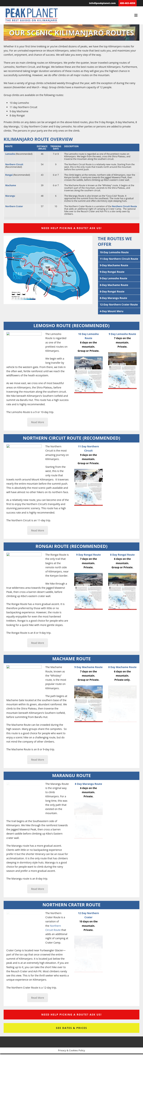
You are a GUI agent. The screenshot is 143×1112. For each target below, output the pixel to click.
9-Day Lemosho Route (113, 278)
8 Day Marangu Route (88, 784)
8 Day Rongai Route (122, 554)
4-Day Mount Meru (111, 311)
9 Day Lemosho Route (122, 334)
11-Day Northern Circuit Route (119, 258)
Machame (10, 185)
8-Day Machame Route (114, 285)
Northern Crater (14, 206)
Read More (37, 422)
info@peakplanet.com (102, 3)
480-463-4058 (127, 3)
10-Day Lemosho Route (114, 252)
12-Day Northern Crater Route (119, 304)
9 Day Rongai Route (88, 554)
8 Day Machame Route (122, 667)
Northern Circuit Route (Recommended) (71, 438)
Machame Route (71, 659)
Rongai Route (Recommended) (71, 546)
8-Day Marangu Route (113, 298)
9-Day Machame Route (114, 265)
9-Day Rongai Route (112, 271)
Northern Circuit (14, 164)
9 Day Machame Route (88, 667)
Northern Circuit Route (124, 206)
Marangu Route (71, 775)
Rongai (9, 174)
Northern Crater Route (71, 905)
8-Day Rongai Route (112, 291)
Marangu (10, 195)
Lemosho (10, 153)
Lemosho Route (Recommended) (71, 325)
